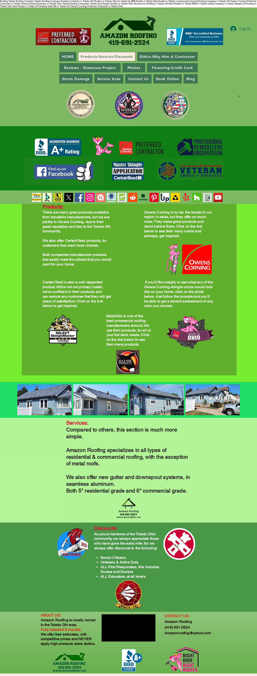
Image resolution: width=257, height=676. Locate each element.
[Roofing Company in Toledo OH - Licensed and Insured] (36, 197)
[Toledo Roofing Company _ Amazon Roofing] (57, 197)
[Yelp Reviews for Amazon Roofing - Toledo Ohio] (186, 197)
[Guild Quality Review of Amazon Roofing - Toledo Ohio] (111, 197)
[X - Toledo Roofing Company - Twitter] (68, 197)
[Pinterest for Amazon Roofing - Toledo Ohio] (154, 197)
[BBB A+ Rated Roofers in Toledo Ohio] (218, 197)
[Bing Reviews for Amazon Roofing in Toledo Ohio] (47, 197)
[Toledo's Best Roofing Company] (143, 197)
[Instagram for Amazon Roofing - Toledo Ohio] (90, 197)
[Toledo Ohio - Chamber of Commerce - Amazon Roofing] (207, 197)
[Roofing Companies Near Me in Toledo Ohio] (175, 197)
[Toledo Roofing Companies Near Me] (79, 197)
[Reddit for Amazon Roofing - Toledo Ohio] (132, 197)
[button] (239, 96)
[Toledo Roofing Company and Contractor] (122, 197)
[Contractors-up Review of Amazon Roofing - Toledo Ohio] (164, 197)
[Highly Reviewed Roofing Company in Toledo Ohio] (100, 197)
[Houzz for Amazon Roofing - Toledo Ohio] (196, 197)
